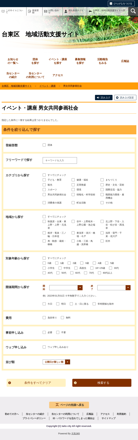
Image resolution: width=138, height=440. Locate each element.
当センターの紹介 (35, 414)
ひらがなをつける (123, 3)
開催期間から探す (17, 287)
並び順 (10, 362)
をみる (102, 61)
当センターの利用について (65, 414)
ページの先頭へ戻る (72, 405)
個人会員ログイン (76, 11)
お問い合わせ (53, 11)
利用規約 (121, 414)
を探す (35, 61)
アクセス (105, 414)
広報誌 (89, 414)
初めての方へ (12, 414)
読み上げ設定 (127, 97)
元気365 (75, 433)
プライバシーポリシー (34, 418)
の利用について (35, 75)
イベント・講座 (47, 86)
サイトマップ (108, 418)
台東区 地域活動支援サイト (17, 86)
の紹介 (13, 75)
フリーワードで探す (19, 160)
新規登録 (35, 11)
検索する (103, 382)
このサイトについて (14, 11)
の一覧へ (13, 61)
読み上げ (105, 97)
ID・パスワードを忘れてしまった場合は (73, 418)
